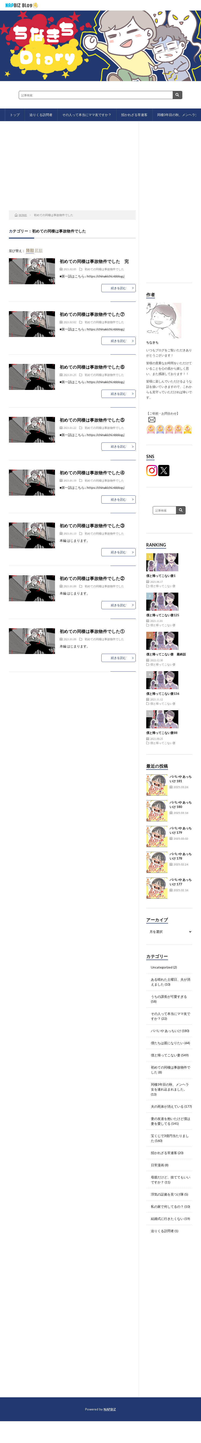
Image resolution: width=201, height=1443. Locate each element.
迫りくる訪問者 (40, 115)
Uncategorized (161, 967)
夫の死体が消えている (167, 1106)
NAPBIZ (110, 1409)
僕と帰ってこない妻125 (162, 615)
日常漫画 (157, 1165)
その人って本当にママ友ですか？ (86, 115)
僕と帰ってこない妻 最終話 (166, 654)
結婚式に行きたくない (167, 1219)
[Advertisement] (72, 173)
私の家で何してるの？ (167, 1206)
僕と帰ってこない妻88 (161, 733)
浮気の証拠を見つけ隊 (167, 1194)
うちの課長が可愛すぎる (169, 996)
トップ (15, 115)
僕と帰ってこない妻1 (160, 576)
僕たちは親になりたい (167, 1043)
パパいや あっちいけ (166, 1031)
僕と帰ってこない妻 (162, 585)
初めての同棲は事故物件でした (104, 269)
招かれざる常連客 (134, 115)
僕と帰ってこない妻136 (162, 693)
